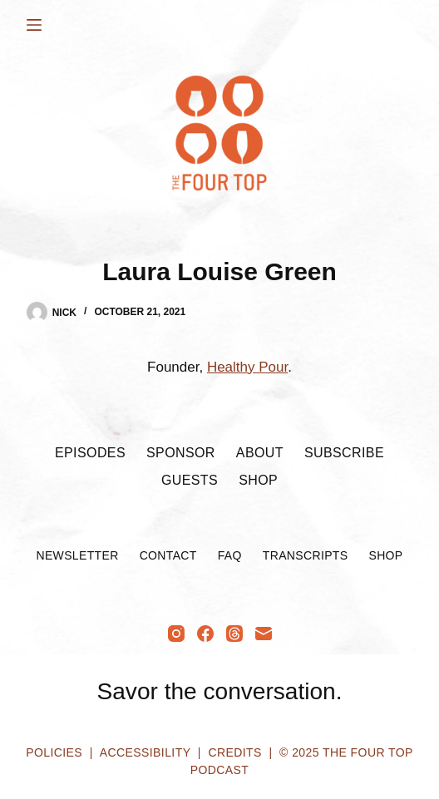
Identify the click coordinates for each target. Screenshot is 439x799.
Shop (258, 480)
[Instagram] (176, 633)
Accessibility (145, 752)
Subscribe (344, 453)
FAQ (230, 555)
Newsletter (77, 555)
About (260, 453)
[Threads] (234, 633)
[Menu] (34, 24)
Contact (168, 555)
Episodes (90, 453)
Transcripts (305, 555)
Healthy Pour (247, 367)
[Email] (263, 633)
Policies (54, 752)
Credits (234, 752)
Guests (189, 480)
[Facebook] (205, 633)
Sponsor (180, 453)
